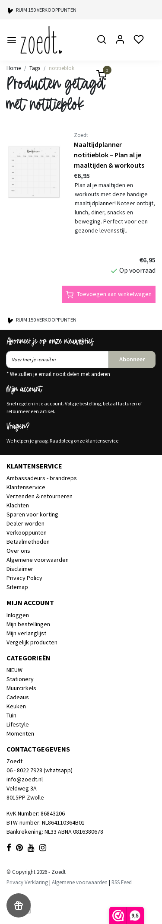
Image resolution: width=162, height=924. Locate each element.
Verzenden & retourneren (39, 496)
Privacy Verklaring (27, 882)
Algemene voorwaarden (37, 560)
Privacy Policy (24, 578)
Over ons (18, 550)
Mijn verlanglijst (26, 633)
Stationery (20, 679)
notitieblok (61, 67)
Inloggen (17, 615)
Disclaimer (19, 569)
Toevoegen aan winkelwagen (109, 294)
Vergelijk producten (31, 642)
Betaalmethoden (28, 541)
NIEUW (14, 670)
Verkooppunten (26, 532)
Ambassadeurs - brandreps (41, 478)
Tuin (11, 715)
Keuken (16, 706)
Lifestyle (17, 724)
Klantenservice (25, 487)
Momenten (20, 733)
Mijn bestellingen (28, 624)
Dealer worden (25, 523)
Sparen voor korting (32, 514)
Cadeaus (17, 697)
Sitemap (17, 587)
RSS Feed (121, 882)
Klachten (17, 505)
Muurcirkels (21, 688)
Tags (34, 67)
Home (13, 67)
